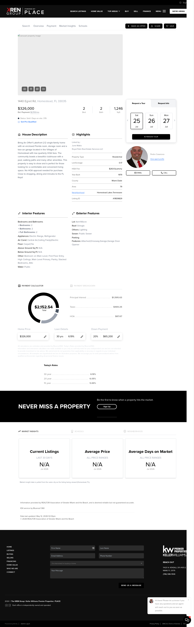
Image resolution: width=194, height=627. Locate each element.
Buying (10, 554)
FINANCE (147, 11)
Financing (11, 561)
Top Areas (114, 11)
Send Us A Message (131, 585)
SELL (136, 11)
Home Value (97, 11)
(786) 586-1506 (169, 574)
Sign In (184, 2)
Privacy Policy (154, 624)
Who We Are (12, 569)
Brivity (15, 624)
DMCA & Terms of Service (171, 624)
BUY (127, 11)
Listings (10, 550)
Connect (11, 572)
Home (9, 547)
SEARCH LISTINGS (78, 11)
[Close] (188, 600)
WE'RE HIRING (178, 11)
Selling (10, 558)
